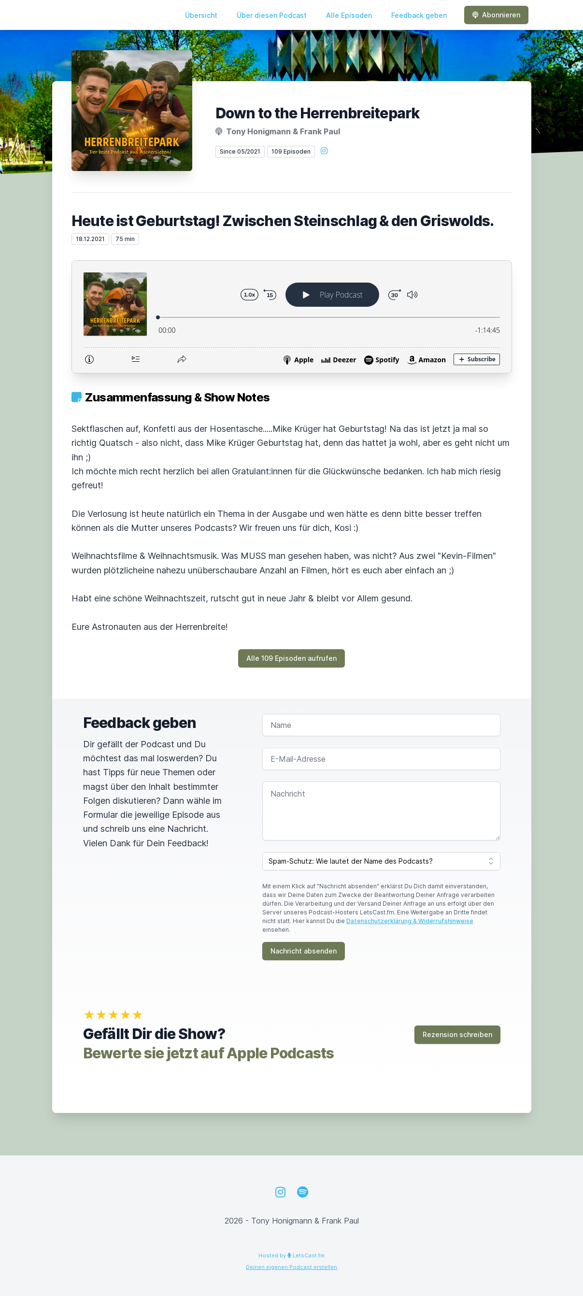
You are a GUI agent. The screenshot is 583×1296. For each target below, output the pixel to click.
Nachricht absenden (303, 951)
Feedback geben (419, 15)
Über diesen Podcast (272, 15)
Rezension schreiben (457, 1034)
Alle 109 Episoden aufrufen (291, 658)
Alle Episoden (349, 15)
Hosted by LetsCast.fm (291, 1255)
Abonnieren (496, 15)
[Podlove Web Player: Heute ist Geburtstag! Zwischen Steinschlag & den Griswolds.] (292, 317)
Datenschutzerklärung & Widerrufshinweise (409, 921)
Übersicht (201, 15)
